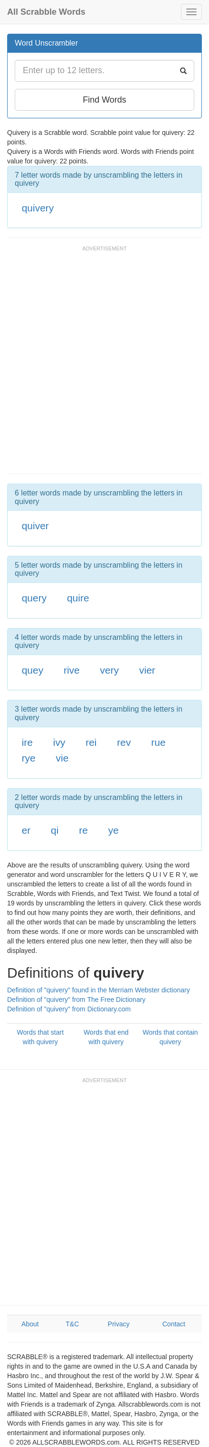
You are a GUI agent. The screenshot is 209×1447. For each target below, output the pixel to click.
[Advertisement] (104, 364)
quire (78, 597)
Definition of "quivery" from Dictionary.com (69, 1009)
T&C (72, 1324)
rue (158, 742)
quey (33, 670)
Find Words (104, 100)
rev (124, 742)
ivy (59, 742)
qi (54, 830)
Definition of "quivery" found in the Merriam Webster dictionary (98, 990)
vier (147, 670)
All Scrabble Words (46, 12)
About (30, 1324)
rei (91, 742)
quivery (38, 207)
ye (113, 830)
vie (62, 757)
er (26, 830)
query (34, 597)
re (83, 830)
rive (72, 670)
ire (27, 742)
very (109, 670)
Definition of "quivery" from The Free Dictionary (76, 999)
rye (29, 757)
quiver (35, 525)
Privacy (119, 1324)
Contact (173, 1324)
